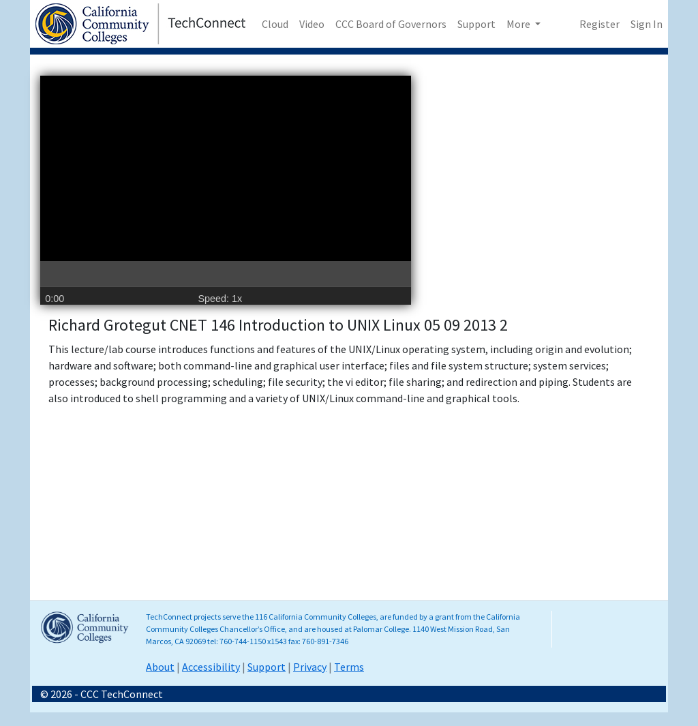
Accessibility (211, 667)
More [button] (519, 24)
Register (599, 24)
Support (476, 24)
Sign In (647, 24)
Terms (349, 667)
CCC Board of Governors (390, 24)
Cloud (275, 24)
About (160, 667)
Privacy (310, 667)
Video (311, 24)
